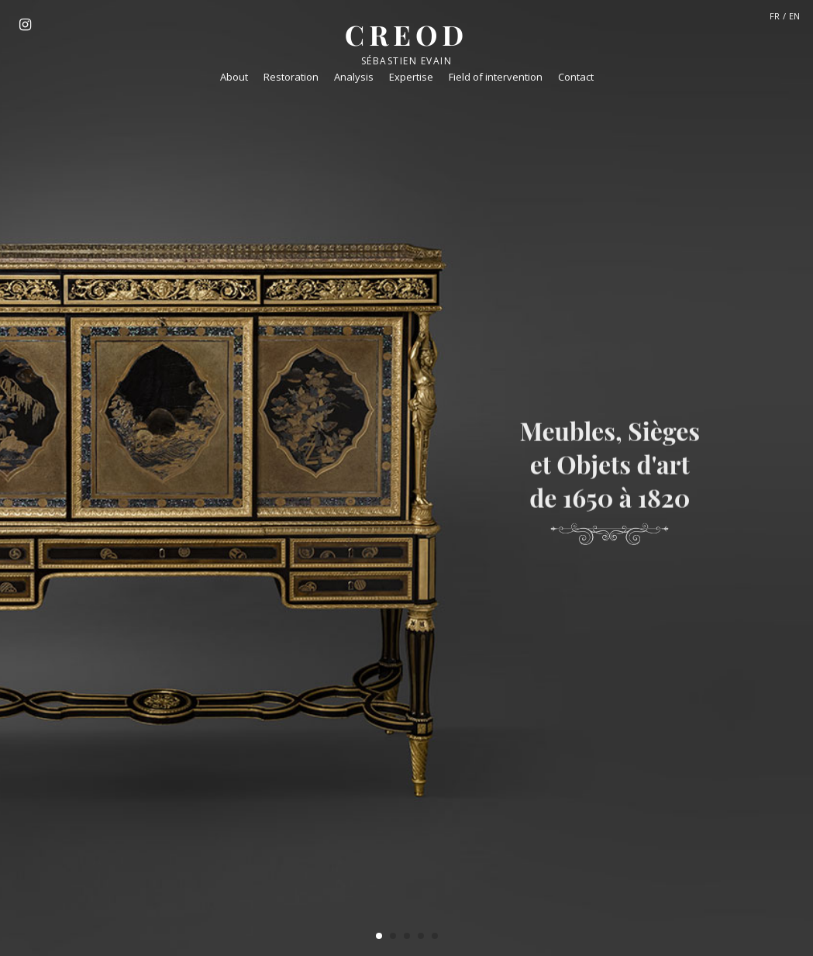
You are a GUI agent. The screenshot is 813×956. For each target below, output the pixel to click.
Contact (576, 77)
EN (794, 16)
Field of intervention (496, 77)
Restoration (291, 77)
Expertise (411, 77)
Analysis (354, 77)
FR (775, 16)
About (234, 77)
